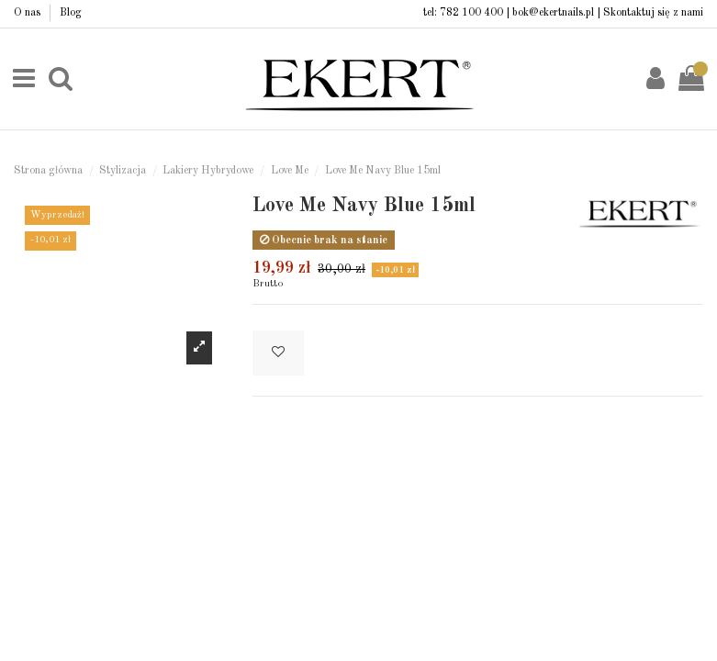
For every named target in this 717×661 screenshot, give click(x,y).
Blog (71, 12)
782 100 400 (471, 12)
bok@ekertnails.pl (553, 12)
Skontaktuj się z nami (653, 12)
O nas (28, 12)
